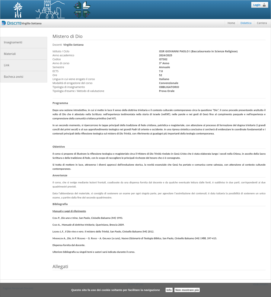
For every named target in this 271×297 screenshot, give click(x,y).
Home (231, 23)
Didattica (246, 23)
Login (259, 5)
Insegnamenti (13, 42)
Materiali (10, 54)
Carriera (262, 23)
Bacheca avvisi (13, 77)
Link (6, 65)
